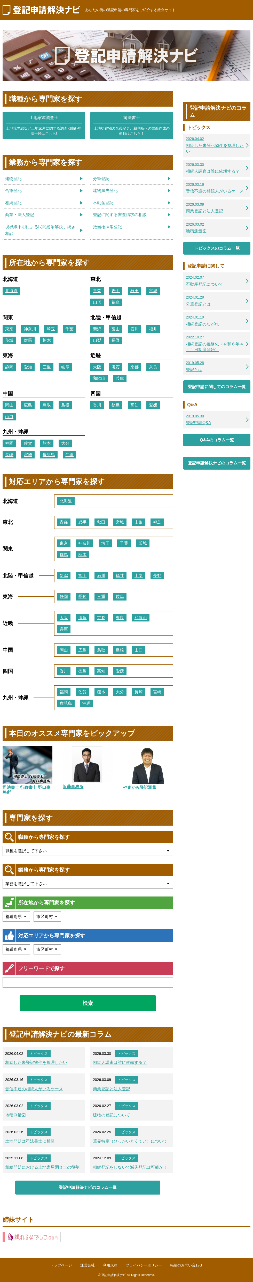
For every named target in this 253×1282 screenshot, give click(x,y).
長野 (116, 340)
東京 (9, 329)
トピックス (39, 1053)
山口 (9, 416)
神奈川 (30, 329)
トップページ (61, 1265)
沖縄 (69, 455)
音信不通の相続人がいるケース (34, 1089)
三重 (47, 367)
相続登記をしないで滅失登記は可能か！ (130, 1167)
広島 (28, 405)
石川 (134, 329)
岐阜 (65, 367)
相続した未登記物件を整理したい (36, 1062)
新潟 (97, 329)
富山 (116, 329)
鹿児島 (49, 455)
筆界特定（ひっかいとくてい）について (130, 1141)
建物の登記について (111, 1115)
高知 (134, 405)
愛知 (28, 367)
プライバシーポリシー (144, 1265)
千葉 (69, 329)
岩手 (116, 290)
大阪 (97, 367)
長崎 (9, 455)
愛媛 (153, 405)
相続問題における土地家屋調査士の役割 (42, 1167)
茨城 (9, 340)
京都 (134, 367)
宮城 (153, 290)
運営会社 (87, 1265)
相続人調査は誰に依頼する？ (120, 1062)
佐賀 (28, 443)
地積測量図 (15, 1115)
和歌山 (99, 378)
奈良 (153, 367)
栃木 (47, 340)
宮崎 (28, 455)
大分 (65, 443)
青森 (97, 290)
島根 (65, 405)
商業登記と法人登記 (111, 1089)
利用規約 (110, 1265)
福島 (116, 302)
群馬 (28, 340)
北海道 (11, 290)
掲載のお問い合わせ (186, 1265)
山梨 (97, 340)
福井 (153, 329)
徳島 (116, 405)
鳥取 (47, 405)
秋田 (134, 290)
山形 (97, 302)
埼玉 (51, 329)
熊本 (47, 443)
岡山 (9, 405)
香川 (97, 405)
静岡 (9, 367)
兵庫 (120, 378)
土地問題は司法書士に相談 (30, 1141)
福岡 (9, 443)
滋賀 (116, 367)
